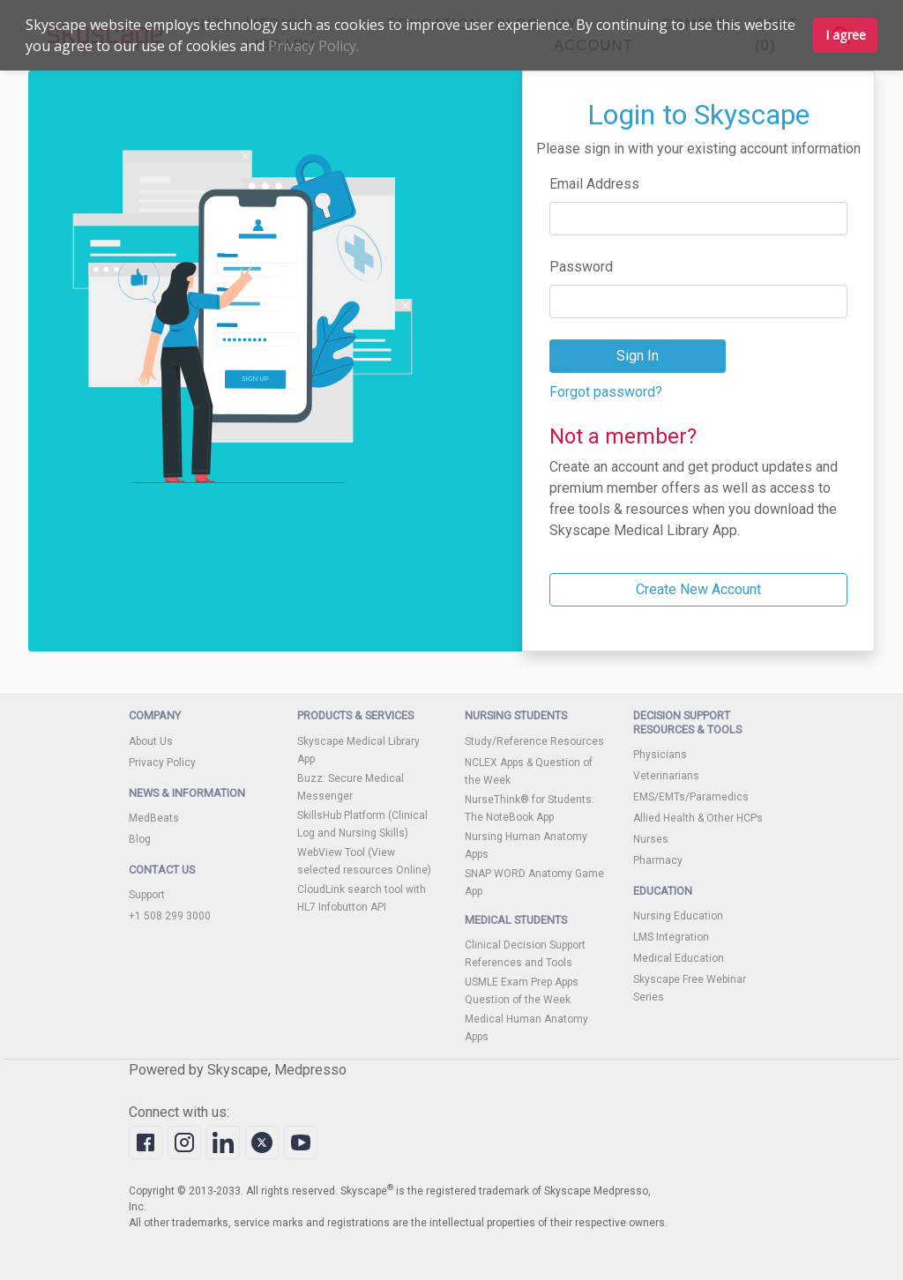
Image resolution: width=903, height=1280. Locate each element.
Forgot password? (605, 391)
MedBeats (154, 818)
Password (581, 266)
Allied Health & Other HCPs (698, 818)
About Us (151, 741)
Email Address (594, 183)
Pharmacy (658, 860)
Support (147, 895)
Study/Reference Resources (534, 741)
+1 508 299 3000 (170, 916)
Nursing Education (678, 916)
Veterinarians (666, 776)
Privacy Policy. (313, 46)
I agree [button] (845, 34)
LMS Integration (671, 937)
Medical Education (678, 958)
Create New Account (698, 589)
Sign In (637, 355)
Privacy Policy (162, 762)
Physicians (660, 754)
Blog (140, 839)
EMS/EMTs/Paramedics (691, 797)
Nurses (650, 839)
